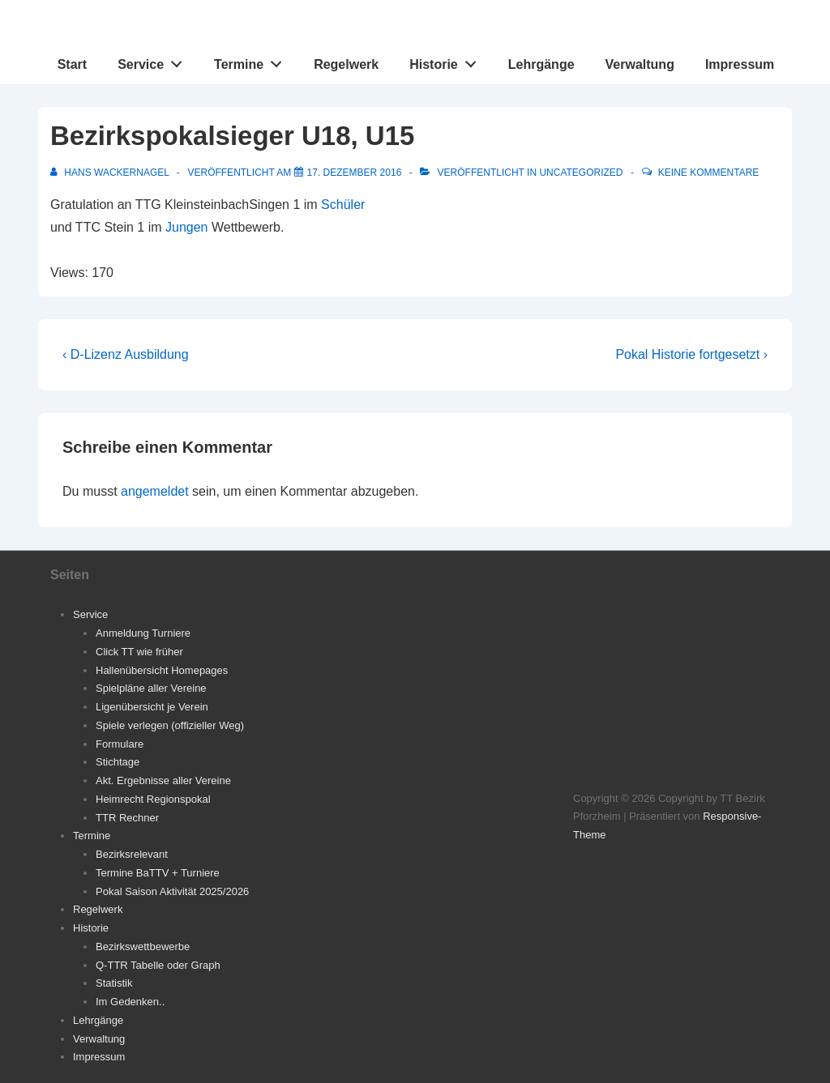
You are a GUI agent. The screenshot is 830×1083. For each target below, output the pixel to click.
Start (72, 64)
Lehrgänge (541, 64)
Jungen (186, 227)
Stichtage (117, 762)
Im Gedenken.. (130, 1002)
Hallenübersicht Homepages (162, 670)
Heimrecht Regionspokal (153, 799)
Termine (252, 60)
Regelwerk (346, 64)
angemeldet (155, 491)
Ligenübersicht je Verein (152, 707)
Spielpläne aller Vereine (151, 688)
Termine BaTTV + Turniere (158, 873)
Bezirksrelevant (132, 854)
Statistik (114, 983)
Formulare (119, 744)
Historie (447, 60)
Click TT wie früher (139, 652)
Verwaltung (639, 64)
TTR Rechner (127, 818)
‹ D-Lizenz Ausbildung (125, 354)
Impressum (739, 64)
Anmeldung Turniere (143, 633)
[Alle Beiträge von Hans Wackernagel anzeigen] (111, 172)
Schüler (343, 204)
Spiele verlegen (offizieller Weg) (170, 725)
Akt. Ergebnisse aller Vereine (163, 780)
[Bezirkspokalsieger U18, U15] (354, 172)
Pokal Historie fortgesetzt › (691, 354)
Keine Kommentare (708, 172)
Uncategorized (580, 172)
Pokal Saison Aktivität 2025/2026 (172, 891)
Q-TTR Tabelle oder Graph (158, 965)
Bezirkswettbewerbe (143, 946)
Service (154, 60)
